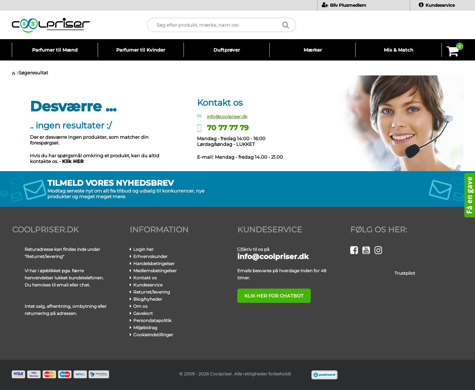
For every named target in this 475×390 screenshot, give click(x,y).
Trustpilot (404, 273)
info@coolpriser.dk (227, 116)
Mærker (313, 50)
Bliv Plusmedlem (344, 5)
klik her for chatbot (274, 296)
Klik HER (73, 161)
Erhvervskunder (150, 256)
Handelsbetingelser (154, 263)
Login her (143, 249)
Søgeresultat (33, 72)
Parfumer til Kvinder (140, 50)
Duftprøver (226, 50)
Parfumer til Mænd (55, 50)
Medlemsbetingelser (155, 270)
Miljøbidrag (145, 327)
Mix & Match (398, 50)
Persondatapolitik (152, 320)
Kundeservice (437, 5)
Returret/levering (151, 292)
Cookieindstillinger (153, 334)
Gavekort (143, 313)
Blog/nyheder (147, 299)
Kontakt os (145, 277)
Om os (140, 306)
